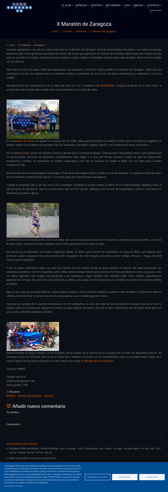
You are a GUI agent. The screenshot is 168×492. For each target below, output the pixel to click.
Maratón (11, 395)
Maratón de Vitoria (23, 140)
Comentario (13, 424)
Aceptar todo (152, 477)
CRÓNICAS (81, 5)
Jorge (26, 152)
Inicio (55, 31)
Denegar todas (125, 477)
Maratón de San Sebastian (98, 360)
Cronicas (67, 31)
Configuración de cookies (97, 477)
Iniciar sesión (155, 10)
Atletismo (81, 31)
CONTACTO (153, 5)
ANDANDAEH (107, 85)
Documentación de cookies (13, 486)
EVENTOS (96, 5)
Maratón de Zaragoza (30, 395)
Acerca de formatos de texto (22, 443)
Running (48, 395)
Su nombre (13, 412)
